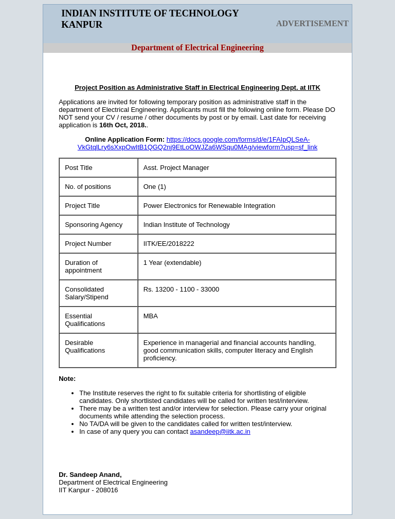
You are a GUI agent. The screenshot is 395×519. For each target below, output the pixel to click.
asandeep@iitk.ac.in (220, 431)
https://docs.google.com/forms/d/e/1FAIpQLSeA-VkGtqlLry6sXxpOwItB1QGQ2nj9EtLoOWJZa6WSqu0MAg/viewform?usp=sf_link (197, 143)
